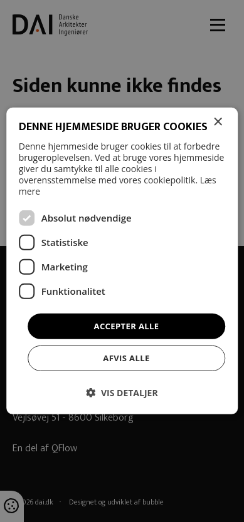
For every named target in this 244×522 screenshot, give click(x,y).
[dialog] (122, 261)
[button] (121, 393)
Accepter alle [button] (126, 326)
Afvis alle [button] (126, 358)
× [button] (217, 122)
